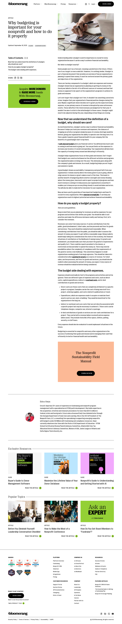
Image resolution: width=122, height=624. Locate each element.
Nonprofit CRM (57, 566)
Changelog (56, 592)
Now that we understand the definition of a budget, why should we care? (26, 63)
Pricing (63, 4)
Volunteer (56, 569)
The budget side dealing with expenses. (22, 70)
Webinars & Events (100, 566)
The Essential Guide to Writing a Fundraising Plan (104, 590)
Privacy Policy (35, 619)
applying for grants (79, 257)
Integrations (56, 574)
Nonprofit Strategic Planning (103, 594)
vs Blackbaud (78, 571)
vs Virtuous (77, 561)
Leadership (77, 587)
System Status (57, 587)
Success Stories (100, 561)
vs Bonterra (77, 569)
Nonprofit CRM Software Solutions (102, 585)
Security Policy (12, 619)
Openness (77, 592)
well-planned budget (66, 144)
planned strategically (91, 195)
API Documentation (58, 590)
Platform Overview (58, 561)
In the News (77, 595)
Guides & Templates (101, 569)
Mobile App (56, 571)
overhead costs (91, 280)
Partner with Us (78, 600)
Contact (76, 603)
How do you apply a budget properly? (21, 67)
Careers (76, 598)
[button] (37, 4)
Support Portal (57, 584)
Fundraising (56, 563)
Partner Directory (100, 571)
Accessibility (44, 619)
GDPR (51, 619)
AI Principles (77, 590)
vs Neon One (77, 566)
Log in (93, 4)
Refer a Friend (57, 595)
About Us (77, 584)
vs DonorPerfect (79, 563)
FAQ (96, 574)
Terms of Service (24, 619)
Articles (97, 563)
